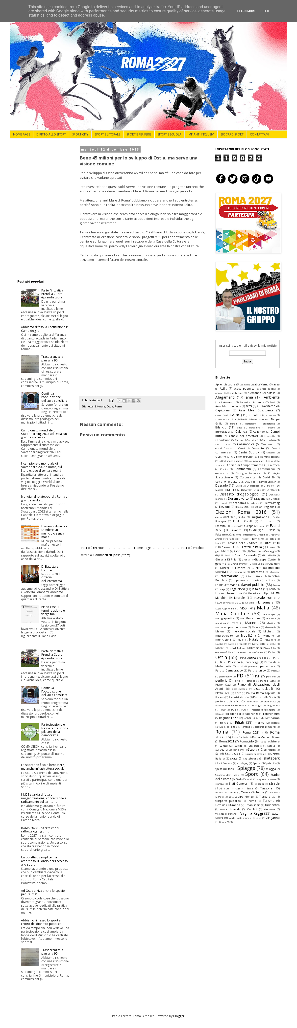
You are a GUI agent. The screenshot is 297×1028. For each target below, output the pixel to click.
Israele (255, 580)
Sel (217, 754)
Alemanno (254, 393)
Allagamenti (225, 397)
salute (224, 745)
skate (234, 758)
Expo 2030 (268, 530)
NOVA (218, 648)
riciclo (224, 722)
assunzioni (221, 415)
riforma (259, 722)
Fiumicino (257, 538)
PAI (221, 662)
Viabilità (252, 809)
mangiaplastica (225, 618)
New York (270, 639)
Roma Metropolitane (266, 737)
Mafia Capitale (232, 613)
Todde (260, 792)
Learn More (246, 11)
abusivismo (261, 384)
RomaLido (247, 741)
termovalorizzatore (225, 792)
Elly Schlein (239, 517)
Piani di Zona (268, 680)
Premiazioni (252, 701)
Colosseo (274, 465)
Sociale (227, 763)
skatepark (272, 758)
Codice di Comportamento (245, 465)
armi (249, 406)
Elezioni (224, 507)
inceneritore (239, 572)
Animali (244, 402)
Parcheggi (252, 662)
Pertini (237, 680)
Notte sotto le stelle (264, 644)
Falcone (237, 534)
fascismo (250, 534)
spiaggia (271, 769)
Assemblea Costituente (256, 410)
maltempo (269, 614)
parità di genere (246, 666)
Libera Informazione (229, 593)
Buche (271, 427)
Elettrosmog (272, 503)
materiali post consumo (231, 627)
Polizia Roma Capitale (260, 693)
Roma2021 (226, 741)
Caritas (239, 440)
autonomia (221, 419)
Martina (271, 623)
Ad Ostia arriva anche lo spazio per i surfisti (43, 892)
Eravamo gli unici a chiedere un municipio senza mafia (54, 531)
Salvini (238, 745)
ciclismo (220, 456)
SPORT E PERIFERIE (138, 134)
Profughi (257, 705)
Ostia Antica (247, 658)
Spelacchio (270, 763)
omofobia (271, 648)
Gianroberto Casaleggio (263, 551)
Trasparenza (267, 796)
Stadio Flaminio (244, 779)
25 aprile (245, 384)
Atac (236, 414)
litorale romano (267, 597)
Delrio (238, 485)
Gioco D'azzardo (246, 555)
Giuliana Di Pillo (226, 559)
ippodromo (240, 580)
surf (226, 788)
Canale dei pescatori (243, 436)
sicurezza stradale (255, 754)
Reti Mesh (261, 718)
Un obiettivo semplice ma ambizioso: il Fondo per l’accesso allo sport (44, 861)
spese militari (224, 769)
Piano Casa (223, 684)
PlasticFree (222, 693)
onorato (240, 652)
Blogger (178, 1016)
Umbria (235, 805)
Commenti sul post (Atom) (111, 555)
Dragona (259, 498)
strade (274, 783)
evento (237, 530)
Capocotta (270, 436)
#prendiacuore (225, 384)
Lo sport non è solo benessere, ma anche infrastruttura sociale (43, 766)
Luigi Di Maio (246, 602)
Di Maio (268, 485)
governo (220, 563)
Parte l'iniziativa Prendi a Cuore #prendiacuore (52, 294)
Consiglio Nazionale (248, 473)
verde (237, 809)
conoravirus (221, 473)
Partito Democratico (229, 670)
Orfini (271, 652)
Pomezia (220, 697)
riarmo (275, 718)
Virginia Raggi (251, 813)
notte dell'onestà (237, 644)
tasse (250, 788)
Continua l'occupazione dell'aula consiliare (54, 397)
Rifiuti (239, 722)
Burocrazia (222, 431)
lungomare (265, 602)
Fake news (222, 534)
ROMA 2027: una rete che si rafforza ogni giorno (40, 829)
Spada (257, 763)
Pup (233, 709)
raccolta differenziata (264, 709)
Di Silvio (258, 490)
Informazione (229, 576)
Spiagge (246, 768)
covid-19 (220, 481)
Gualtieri (274, 563)
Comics (224, 469)
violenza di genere (225, 813)
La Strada (270, 580)
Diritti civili (273, 490)
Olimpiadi (255, 648)
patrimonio (225, 676)
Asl (258, 406)
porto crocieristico (227, 701)
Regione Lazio (229, 718)
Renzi (247, 718)
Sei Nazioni (270, 749)
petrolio (251, 680)
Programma (273, 705)
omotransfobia (223, 652)
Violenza (269, 809)
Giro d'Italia (269, 555)
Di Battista (253, 485)
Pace (276, 658)
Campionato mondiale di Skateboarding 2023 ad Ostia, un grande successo (44, 434)
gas (217, 551)
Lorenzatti (228, 602)
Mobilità (246, 635)
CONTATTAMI (259, 134)
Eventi (262, 526)
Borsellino (254, 427)
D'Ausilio (250, 481)
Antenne (258, 402)
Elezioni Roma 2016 (241, 512)
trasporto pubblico (228, 801)
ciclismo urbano (242, 456)
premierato (270, 701)
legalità (257, 589)
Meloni (219, 631)
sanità (271, 745)
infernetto (257, 572)
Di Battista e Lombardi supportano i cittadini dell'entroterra (51, 573)
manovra (271, 618)
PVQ (243, 709)
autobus (271, 415)
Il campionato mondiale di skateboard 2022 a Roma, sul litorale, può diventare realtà (41, 467)
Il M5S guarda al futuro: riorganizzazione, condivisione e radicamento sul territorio (43, 798)
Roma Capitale (240, 737)
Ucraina (220, 805)
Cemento (257, 448)
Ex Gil (253, 530)
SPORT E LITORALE (107, 134)
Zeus (258, 818)
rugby (262, 741)
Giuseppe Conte (265, 559)
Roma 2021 (251, 732)
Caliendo (259, 431)
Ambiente (272, 397)
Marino (250, 622)
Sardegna (221, 749)
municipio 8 (223, 639)
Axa (234, 419)
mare (235, 623)
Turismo (268, 801)
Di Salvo (245, 490)
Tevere (245, 792)
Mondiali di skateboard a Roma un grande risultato (45, 498)
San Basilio (255, 745)
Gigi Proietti (222, 555)
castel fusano (223, 448)
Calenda (241, 431)
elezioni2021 (222, 517)
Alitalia (271, 393)
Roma (118, 406)
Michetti (268, 631)
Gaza (226, 551)
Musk (241, 639)
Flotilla (272, 538)
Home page (142, 548)
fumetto (271, 547)
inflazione (274, 572)
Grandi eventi (238, 563)
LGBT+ (272, 589)
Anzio (273, 402)
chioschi (271, 452)
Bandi (243, 419)
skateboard (251, 758)
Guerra (256, 568)
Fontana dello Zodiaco (242, 543)
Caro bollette (269, 440)
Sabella (275, 741)
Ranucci (219, 713)
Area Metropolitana (228, 406)
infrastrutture (254, 576)
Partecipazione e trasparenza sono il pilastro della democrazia (55, 729)
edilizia (255, 503)
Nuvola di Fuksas (235, 648)
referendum (271, 713)
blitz (239, 427)
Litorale (100, 406)
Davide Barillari (267, 481)
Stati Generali (238, 784)
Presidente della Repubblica (231, 705)
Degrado (221, 485)
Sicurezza (231, 754)
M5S (243, 608)
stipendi (259, 783)
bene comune (259, 419)
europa (248, 526)
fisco (244, 538)
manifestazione (250, 618)
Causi (241, 448)
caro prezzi (223, 444)
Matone (256, 627)
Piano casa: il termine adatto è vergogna (53, 610)
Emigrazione (259, 517)
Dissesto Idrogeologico (239, 494)
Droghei (275, 498)
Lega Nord (237, 589)
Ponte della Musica (238, 697)
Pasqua (275, 670)
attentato (255, 415)
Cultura (235, 481)
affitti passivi (268, 388)
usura (223, 809)
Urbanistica (272, 805)
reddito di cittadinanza (243, 713)
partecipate (267, 666)
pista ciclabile (239, 689)
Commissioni (266, 469)
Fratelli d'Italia (252, 547)
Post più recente (92, 548)
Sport (251, 774)
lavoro (276, 585)
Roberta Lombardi (265, 726)
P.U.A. (265, 658)
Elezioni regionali (264, 507)
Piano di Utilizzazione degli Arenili (247, 686)
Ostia (110, 406)
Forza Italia (272, 543)
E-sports (223, 503)
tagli (238, 788)
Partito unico (257, 670)
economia (239, 503)
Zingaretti (273, 818)
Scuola (252, 749)
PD (240, 675)
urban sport (252, 805)
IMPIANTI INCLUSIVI (201, 134)
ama (249, 397)
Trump (252, 801)
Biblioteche (269, 423)
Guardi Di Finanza (232, 568)
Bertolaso (250, 423)
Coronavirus (247, 477)
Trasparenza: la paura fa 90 (52, 358)
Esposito (220, 526)
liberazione (254, 593)
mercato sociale (243, 631)
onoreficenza (256, 652)
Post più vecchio (192, 548)
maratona (220, 623)
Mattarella (270, 627)
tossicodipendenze (241, 796)
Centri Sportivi (249, 452)
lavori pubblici (253, 584)
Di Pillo (231, 490)
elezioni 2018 (242, 507)
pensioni (271, 676)
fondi (218, 543)
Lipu (266, 593)
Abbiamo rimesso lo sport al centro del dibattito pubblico (41, 922)
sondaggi (242, 763)
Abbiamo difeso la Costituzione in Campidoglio (45, 329)
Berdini (234, 423)
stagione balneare (266, 779)
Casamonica (245, 444)
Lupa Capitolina (224, 608)
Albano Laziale (234, 393)
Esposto (235, 526)
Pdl (257, 676)
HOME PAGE (21, 134)
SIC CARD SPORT (232, 134)
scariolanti (238, 749)
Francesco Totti (230, 547)
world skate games (240, 818)
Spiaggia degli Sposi (227, 775)
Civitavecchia (255, 461)
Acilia (223, 388)
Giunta (246, 559)
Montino (268, 635)
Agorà (218, 393)
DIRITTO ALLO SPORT (51, 134)
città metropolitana (269, 456)
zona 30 (225, 822)
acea (276, 384)
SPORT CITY (80, 134)
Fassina (262, 534)
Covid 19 (269, 477)
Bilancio (220, 427)
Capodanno (222, 440)
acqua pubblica (244, 388)
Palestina (234, 662)
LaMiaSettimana (226, 585)
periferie (221, 680)
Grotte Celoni (257, 563)
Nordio (219, 644)
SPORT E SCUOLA (169, 134)
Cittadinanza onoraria (231, 461)
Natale (253, 639)
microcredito (224, 635)
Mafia (263, 607)
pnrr (238, 693)
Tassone (266, 788)
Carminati (252, 440)
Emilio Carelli (242, 521)
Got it (265, 11)
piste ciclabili (262, 689)
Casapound (268, 444)
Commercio (242, 469)
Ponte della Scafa (264, 697)
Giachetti (240, 551)
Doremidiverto (238, 498)
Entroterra (267, 521)
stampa (219, 783)
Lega (222, 589)
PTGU (223, 709)
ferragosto (232, 538)
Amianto (228, 402)
